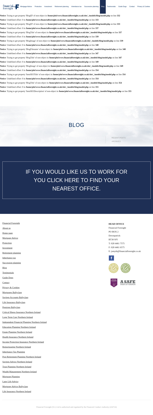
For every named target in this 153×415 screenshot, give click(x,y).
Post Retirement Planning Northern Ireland (21, 357)
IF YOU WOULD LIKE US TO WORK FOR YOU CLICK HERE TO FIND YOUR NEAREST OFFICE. (76, 180)
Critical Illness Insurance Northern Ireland (21, 312)
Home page (7, 233)
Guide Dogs (122, 6)
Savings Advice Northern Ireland (17, 362)
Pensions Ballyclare (11, 307)
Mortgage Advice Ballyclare (15, 386)
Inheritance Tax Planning (13, 352)
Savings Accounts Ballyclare (15, 297)
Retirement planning (62, 6)
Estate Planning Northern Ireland (17, 332)
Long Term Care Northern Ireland (17, 317)
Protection (38, 6)
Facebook (111, 258)
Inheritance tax (76, 6)
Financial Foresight (11, 223)
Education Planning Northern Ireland (19, 327)
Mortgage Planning (11, 376)
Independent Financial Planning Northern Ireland (24, 322)
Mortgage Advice (26, 6)
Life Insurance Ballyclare (13, 302)
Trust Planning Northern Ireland (16, 367)
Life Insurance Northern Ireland (16, 391)
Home (7, 6)
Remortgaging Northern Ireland (16, 347)
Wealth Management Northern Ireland (19, 371)
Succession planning (91, 6)
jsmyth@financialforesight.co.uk (126, 251)
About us (15, 6)
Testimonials (111, 6)
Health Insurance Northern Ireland (17, 337)
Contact (132, 6)
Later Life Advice (10, 381)
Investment (48, 6)
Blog (102, 6)
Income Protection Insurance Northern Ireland (23, 342)
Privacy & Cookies (143, 6)
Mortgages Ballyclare (12, 292)
